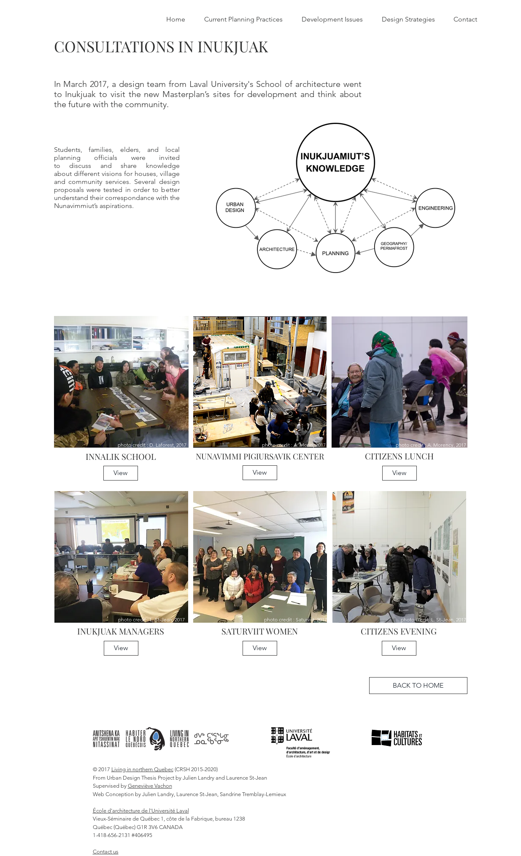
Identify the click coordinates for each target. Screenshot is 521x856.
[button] (120, 473)
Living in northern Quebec (142, 769)
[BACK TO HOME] (418, 685)
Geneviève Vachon (150, 786)
